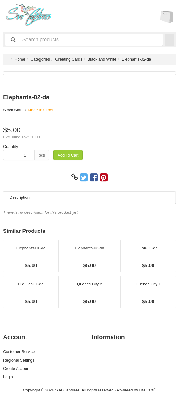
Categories (40, 59)
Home (19, 59)
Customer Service (19, 351)
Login (8, 377)
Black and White (102, 59)
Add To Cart (68, 155)
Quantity (10, 146)
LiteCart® (147, 390)
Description (20, 197)
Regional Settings (18, 360)
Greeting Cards (68, 59)
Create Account (16, 368)
